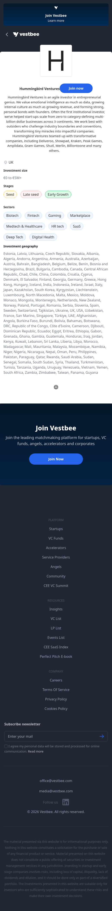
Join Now (56, 459)
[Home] (26, 34)
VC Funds (55, 538)
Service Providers (56, 557)
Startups (56, 528)
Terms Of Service (56, 689)
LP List (56, 628)
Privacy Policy (56, 699)
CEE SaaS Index (56, 647)
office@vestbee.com (56, 780)
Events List (56, 637)
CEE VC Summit (56, 585)
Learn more (56, 21)
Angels (56, 566)
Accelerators (56, 547)
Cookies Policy (56, 708)
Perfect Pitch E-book (56, 656)
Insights (56, 609)
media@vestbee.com (56, 791)
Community (56, 576)
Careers (56, 680)
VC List (56, 618)
